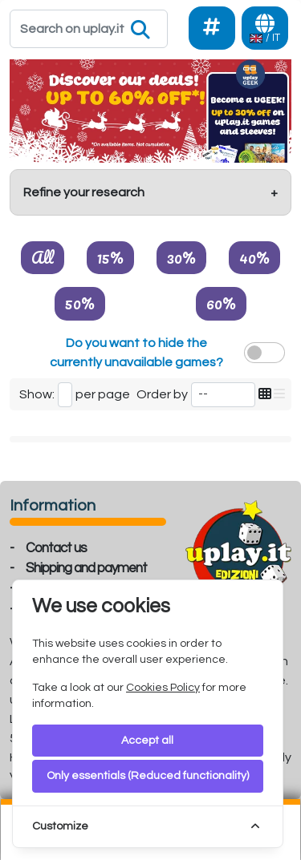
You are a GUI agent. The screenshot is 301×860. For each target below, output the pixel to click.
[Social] (212, 28)
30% (181, 257)
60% (221, 303)
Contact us (56, 548)
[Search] (89, 29)
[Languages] (265, 28)
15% (110, 257)
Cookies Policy (163, 687)
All (42, 257)
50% (80, 303)
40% (254, 257)
